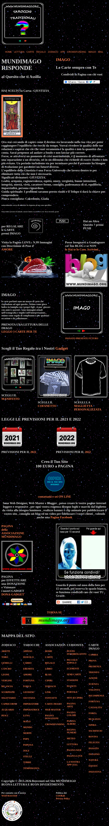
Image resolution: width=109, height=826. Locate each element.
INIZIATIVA (95, 772)
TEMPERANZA (31, 768)
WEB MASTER (53, 710)
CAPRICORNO (9, 704)
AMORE (7, 249)
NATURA (93, 760)
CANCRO (6, 669)
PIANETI (71, 686)
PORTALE (72, 692)
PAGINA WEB (74, 750)
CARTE (30, 52)
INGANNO (94, 754)
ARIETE (5, 651)
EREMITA (28, 669)
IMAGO (92, 52)
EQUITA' (93, 766)
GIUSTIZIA (29, 698)
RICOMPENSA (96, 695)
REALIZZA (94, 719)
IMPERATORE (31, 704)
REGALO (41, 52)
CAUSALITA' (95, 707)
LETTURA (19, 52)
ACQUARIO (7, 710)
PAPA (26, 739)
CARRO (27, 663)
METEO (71, 738)
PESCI (4, 715)
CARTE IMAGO (53, 704)
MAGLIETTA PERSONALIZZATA (87, 407)
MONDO (27, 727)
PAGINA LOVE (74, 756)
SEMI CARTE (74, 674)
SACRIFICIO (95, 731)
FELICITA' (94, 742)
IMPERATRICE (31, 710)
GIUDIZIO (28, 692)
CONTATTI (51, 698)
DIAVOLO (28, 657)
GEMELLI (6, 663)
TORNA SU (54, 612)
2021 (33, 452)
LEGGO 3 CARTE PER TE (19, 331)
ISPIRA (92, 725)
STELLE (27, 756)
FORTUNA (28, 680)
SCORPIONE (8, 692)
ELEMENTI (73, 668)
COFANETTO (47, 406)
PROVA (92, 660)
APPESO (27, 651)
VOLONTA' (94, 690)
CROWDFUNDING (76, 52)
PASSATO (94, 748)
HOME (8, 52)
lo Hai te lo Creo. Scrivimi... (82, 249)
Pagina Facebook (61, 517)
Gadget (61, 348)
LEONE (5, 674)
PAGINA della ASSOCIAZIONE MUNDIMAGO (12, 531)
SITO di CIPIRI (75, 698)
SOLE (26, 750)
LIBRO (48, 669)
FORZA (27, 686)
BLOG (48, 674)
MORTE (27, 733)
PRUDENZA (95, 666)
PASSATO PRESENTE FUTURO (81, 338)
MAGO (27, 721)
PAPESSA (28, 745)
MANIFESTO (10, 399)
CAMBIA (93, 655)
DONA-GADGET (12, 594)
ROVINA (93, 736)
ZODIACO (53, 52)
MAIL (100, 52)
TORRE (27, 762)
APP (62, 52)
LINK (48, 692)
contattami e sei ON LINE (54, 496)
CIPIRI (48, 680)
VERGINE (6, 680)
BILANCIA (7, 686)
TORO (4, 657)
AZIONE (93, 678)
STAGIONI (72, 680)
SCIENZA (94, 684)
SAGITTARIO (8, 698)
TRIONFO (94, 672)
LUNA (26, 715)
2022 (88, 452)
